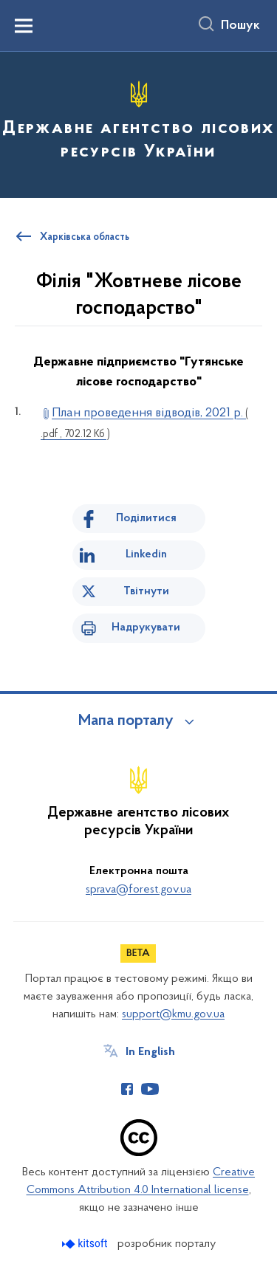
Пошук (240, 25)
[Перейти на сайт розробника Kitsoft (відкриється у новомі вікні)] (86, 1243)
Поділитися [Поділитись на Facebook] (146, 518)
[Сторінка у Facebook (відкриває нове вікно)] (127, 1089)
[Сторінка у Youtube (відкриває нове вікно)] (150, 1089)
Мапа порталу (126, 721)
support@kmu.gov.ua (173, 1014)
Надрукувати (146, 627)
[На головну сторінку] (138, 123)
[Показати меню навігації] (23, 26)
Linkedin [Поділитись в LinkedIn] (146, 554)
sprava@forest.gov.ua (138, 890)
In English (150, 1052)
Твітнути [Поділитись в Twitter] (146, 591)
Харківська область (84, 238)
